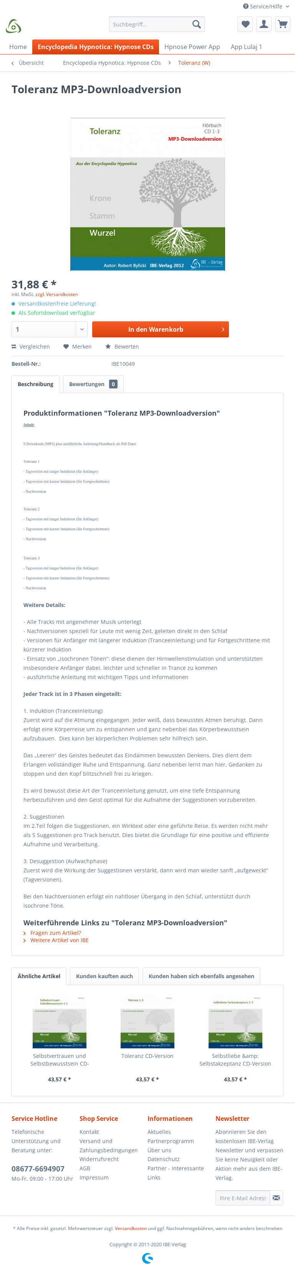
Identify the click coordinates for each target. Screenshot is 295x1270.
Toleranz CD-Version (147, 1055)
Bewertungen (93, 384)
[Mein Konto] (264, 24)
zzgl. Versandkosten (56, 294)
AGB (85, 1168)
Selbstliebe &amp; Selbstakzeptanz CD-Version (235, 1059)
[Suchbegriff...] (157, 24)
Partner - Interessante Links (176, 1173)
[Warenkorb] (282, 24)
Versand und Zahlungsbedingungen (109, 1145)
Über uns (159, 1150)
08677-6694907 (38, 1169)
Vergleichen (31, 346)
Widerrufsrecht (99, 1159)
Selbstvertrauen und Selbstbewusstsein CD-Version (59, 1060)
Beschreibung (35, 384)
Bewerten (122, 346)
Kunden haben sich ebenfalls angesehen (201, 976)
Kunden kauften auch (104, 976)
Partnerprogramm (171, 1141)
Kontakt (89, 1131)
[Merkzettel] (245, 24)
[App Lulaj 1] (246, 46)
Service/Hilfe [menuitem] (263, 6)
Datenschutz (164, 1159)
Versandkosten (131, 1228)
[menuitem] (157, 27)
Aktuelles (159, 1131)
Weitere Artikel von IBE (56, 940)
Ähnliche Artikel (39, 976)
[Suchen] (197, 24)
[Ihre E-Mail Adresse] (242, 1198)
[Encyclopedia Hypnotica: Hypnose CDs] (95, 46)
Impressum (94, 1177)
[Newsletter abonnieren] (276, 1198)
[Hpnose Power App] (192, 46)
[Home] (18, 46)
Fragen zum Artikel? (52, 932)
